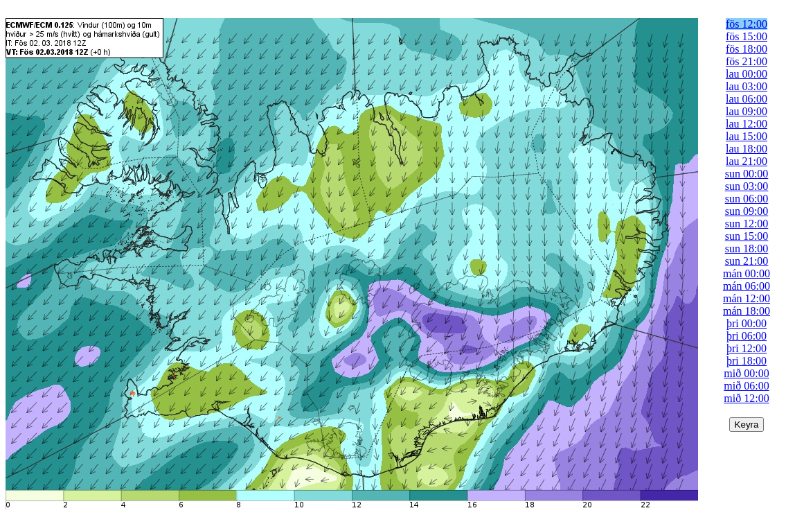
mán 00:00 (746, 273)
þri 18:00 (746, 361)
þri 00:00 (746, 323)
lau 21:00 (746, 161)
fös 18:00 (746, 49)
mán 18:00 (746, 311)
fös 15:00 (746, 36)
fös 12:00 (746, 24)
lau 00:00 (746, 74)
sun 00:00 (747, 174)
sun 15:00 (747, 236)
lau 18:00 (746, 149)
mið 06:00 (746, 386)
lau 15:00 (746, 136)
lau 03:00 (746, 86)
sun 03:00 (747, 186)
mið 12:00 (746, 398)
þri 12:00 (746, 348)
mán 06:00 (746, 286)
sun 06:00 (747, 198)
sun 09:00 (747, 211)
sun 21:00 (747, 261)
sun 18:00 (747, 248)
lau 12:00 (746, 124)
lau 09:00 (746, 111)
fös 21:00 (746, 61)
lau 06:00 (746, 99)
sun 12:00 (747, 223)
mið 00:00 (746, 373)
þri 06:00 (746, 336)
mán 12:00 (746, 298)
